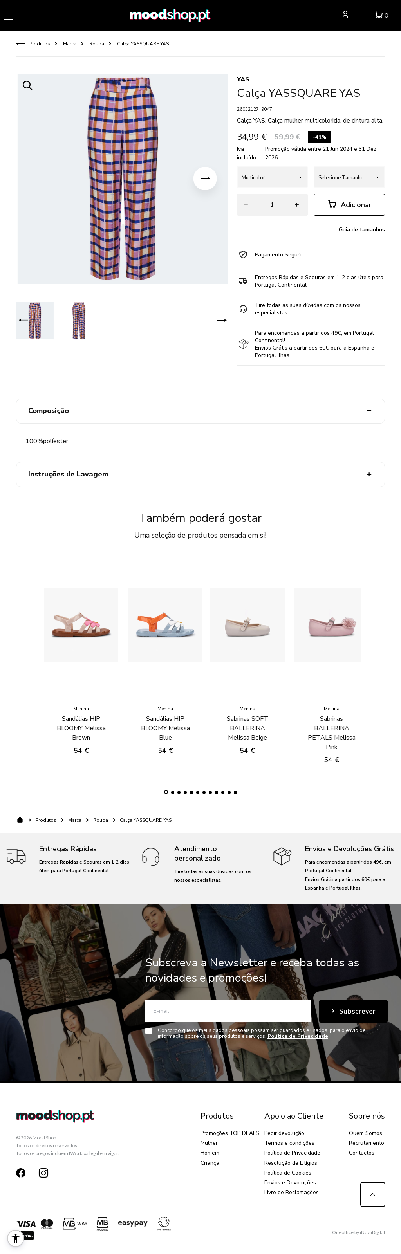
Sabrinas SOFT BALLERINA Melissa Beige (247, 722)
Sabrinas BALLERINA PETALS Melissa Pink (332, 726)
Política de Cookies (287, 1172)
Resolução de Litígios (290, 1163)
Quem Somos (365, 1133)
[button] (205, 178)
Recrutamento (366, 1143)
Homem (209, 1153)
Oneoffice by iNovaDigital (358, 1232)
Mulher (209, 1143)
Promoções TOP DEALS (229, 1133)
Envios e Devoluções (290, 1182)
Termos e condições (289, 1143)
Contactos (361, 1153)
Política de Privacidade (292, 1153)
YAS (243, 79)
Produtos (39, 44)
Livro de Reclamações (291, 1192)
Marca (69, 44)
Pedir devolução (284, 1133)
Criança (209, 1163)
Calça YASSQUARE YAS (142, 44)
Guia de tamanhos (362, 229)
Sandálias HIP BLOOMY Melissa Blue (165, 722)
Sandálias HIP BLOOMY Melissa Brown (81, 722)
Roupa (96, 44)
